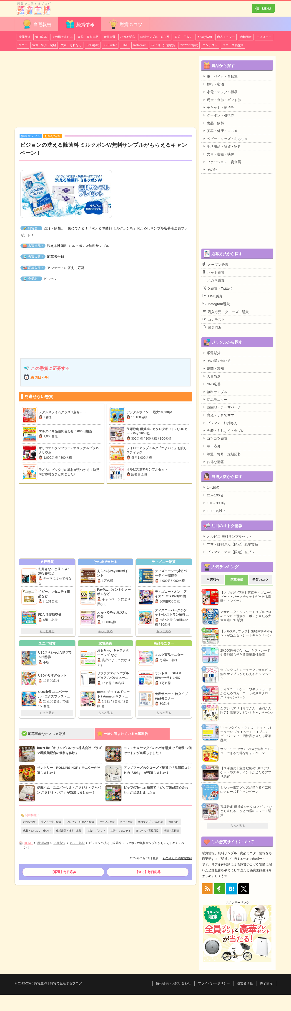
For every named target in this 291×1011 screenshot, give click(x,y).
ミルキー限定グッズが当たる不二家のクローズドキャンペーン (245, 789)
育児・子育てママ (218, 415)
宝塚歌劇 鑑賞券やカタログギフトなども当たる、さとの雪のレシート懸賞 (246, 811)
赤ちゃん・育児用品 (147, 830)
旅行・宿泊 (213, 84)
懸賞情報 (80, 24)
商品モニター (226, 37)
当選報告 (36, 24)
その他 (210, 169)
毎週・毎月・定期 (44, 45)
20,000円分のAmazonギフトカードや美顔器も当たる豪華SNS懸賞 (245, 652)
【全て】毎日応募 (148, 872)
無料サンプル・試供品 (155, 37)
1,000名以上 (214, 511)
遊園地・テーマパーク (222, 407)
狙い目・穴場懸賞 (163, 45)
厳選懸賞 (24, 37)
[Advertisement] (105, 90)
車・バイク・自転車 (220, 76)
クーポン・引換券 (218, 115)
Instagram (139, 45)
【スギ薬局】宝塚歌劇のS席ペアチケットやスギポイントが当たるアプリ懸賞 (245, 772)
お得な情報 (204, 37)
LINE (125, 45)
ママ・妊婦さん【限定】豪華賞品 (230, 544)
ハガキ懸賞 (127, 37)
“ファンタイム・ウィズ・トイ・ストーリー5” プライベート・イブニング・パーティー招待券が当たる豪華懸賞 (246, 734)
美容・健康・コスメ (220, 131)
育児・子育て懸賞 (51, 821)
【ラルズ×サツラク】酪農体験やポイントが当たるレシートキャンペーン (246, 633)
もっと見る (47, 631)
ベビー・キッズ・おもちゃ (225, 139)
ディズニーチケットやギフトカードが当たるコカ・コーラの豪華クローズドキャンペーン (245, 693)
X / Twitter (110, 45)
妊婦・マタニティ (120, 830)
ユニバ (22, 45)
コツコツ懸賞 (189, 45)
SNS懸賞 (93, 45)
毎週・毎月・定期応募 (222, 454)
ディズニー (264, 37)
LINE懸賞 (212, 296)
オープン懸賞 (107, 821)
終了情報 (266, 983)
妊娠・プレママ (96, 830)
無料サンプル (215, 392)
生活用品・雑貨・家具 (68, 830)
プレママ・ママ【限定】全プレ (229, 552)
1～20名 (211, 487)
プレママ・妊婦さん (220, 423)
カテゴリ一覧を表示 (263, 6)
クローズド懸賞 (233, 45)
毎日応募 (41, 37)
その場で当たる (62, 37)
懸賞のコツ (125, 24)
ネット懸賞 (126, 821)
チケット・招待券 (218, 107)
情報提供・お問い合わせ (173, 983)
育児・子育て (183, 37)
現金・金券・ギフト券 (222, 100)
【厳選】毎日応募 (63, 872)
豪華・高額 (213, 368)
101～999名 (214, 503)
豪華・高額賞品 (88, 37)
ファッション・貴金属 (222, 162)
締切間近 (246, 37)
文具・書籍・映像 (218, 154)
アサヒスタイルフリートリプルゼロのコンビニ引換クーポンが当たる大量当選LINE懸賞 (245, 616)
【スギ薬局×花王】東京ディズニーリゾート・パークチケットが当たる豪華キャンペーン (246, 597)
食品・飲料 (213, 123)
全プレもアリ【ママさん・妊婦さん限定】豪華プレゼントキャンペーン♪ (246, 710)
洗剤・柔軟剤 (171, 830)
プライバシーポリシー (214, 983)
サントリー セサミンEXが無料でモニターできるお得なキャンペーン (246, 751)
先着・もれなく (71, 45)
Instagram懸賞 (216, 304)
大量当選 (109, 37)
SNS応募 (212, 384)
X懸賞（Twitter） (218, 288)
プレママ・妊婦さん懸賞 (80, 821)
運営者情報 (245, 983)
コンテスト (210, 45)
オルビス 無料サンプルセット (227, 536)
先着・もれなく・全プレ (37, 830)
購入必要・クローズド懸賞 (226, 312)
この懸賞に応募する (50, 368)
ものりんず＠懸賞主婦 (177, 858)
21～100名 (213, 495)
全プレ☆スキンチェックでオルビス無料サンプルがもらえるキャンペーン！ (245, 674)
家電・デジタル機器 (220, 92)
